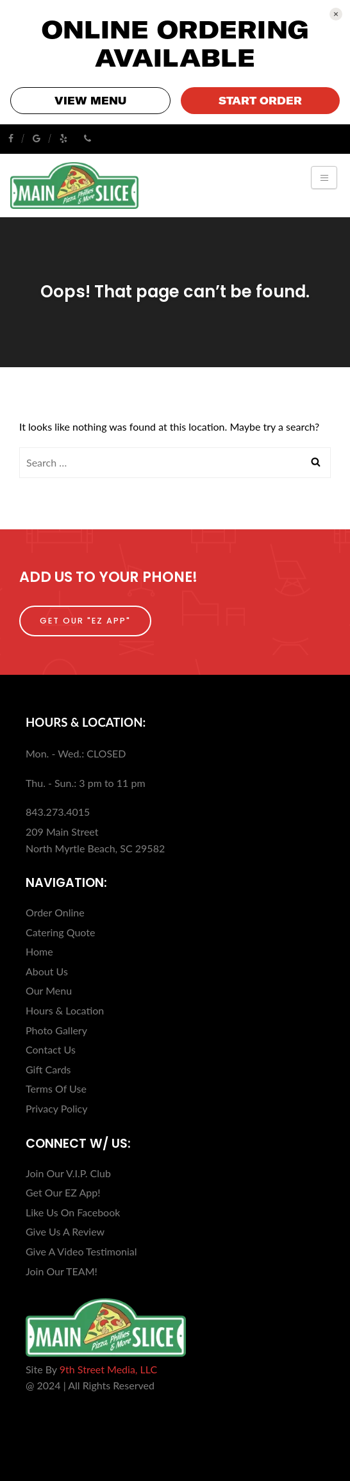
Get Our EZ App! (63, 1192)
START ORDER (260, 100)
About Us (47, 971)
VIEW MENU (90, 100)
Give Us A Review (65, 1231)
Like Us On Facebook (73, 1212)
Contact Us (51, 1049)
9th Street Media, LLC (108, 1369)
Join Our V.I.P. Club (68, 1173)
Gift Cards (48, 1069)
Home (39, 951)
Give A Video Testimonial (81, 1251)
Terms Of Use (56, 1088)
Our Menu (49, 990)
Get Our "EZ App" (85, 620)
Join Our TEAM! (61, 1271)
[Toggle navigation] (324, 177)
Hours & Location (65, 1010)
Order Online (55, 912)
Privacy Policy (57, 1108)
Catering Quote (60, 932)
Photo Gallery (56, 1030)
